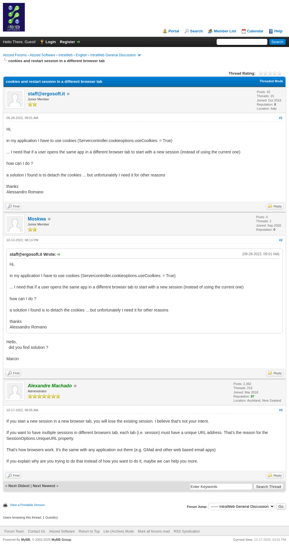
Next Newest (44, 486)
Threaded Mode (271, 81)
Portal (173, 31)
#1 (281, 118)
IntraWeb (65, 55)
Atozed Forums (15, 55)
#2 (281, 240)
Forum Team (14, 531)
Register (67, 42)
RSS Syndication (187, 531)
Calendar (255, 31)
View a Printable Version (27, 505)
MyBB (25, 539)
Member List (225, 31)
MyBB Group (61, 539)
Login (51, 42)
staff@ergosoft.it (46, 93)
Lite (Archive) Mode (119, 531)
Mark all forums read (154, 531)
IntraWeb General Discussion (113, 55)
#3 (281, 410)
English (81, 55)
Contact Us (36, 531)
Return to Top (89, 531)
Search (196, 31)
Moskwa (37, 218)
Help (278, 31)
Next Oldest (18, 486)
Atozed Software (42, 55)
